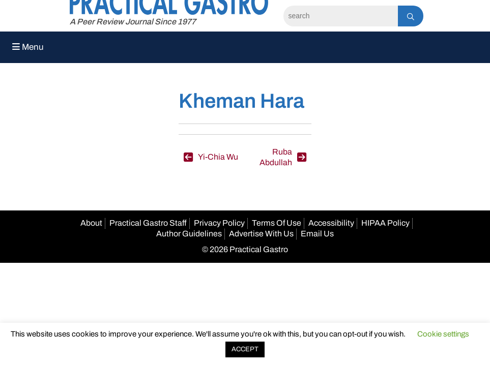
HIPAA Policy (385, 223)
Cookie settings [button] (443, 334)
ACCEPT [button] (245, 349)
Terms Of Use (276, 223)
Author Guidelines (189, 233)
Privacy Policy (219, 223)
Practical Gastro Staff (148, 223)
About (91, 223)
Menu (28, 47)
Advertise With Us (261, 233)
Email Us (317, 233)
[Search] (340, 16)
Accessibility (331, 223)
